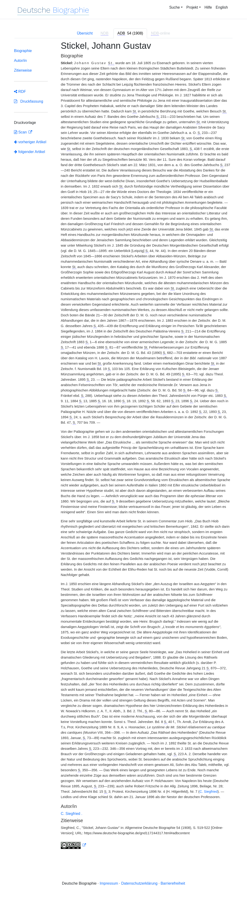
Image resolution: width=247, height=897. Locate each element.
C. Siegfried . (71, 814)
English (222, 7)
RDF (20, 92)
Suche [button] (174, 7)
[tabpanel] (123, 448)
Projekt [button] (192, 7)
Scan (21, 132)
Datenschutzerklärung (139, 883)
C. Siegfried (208, 791)
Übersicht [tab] (85, 33)
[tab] (130, 33)
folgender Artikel (29, 152)
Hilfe (208, 7)
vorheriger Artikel (30, 142)
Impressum (109, 883)
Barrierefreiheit (173, 883)
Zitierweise (23, 70)
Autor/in (20, 61)
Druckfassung (28, 101)
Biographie (23, 51)
